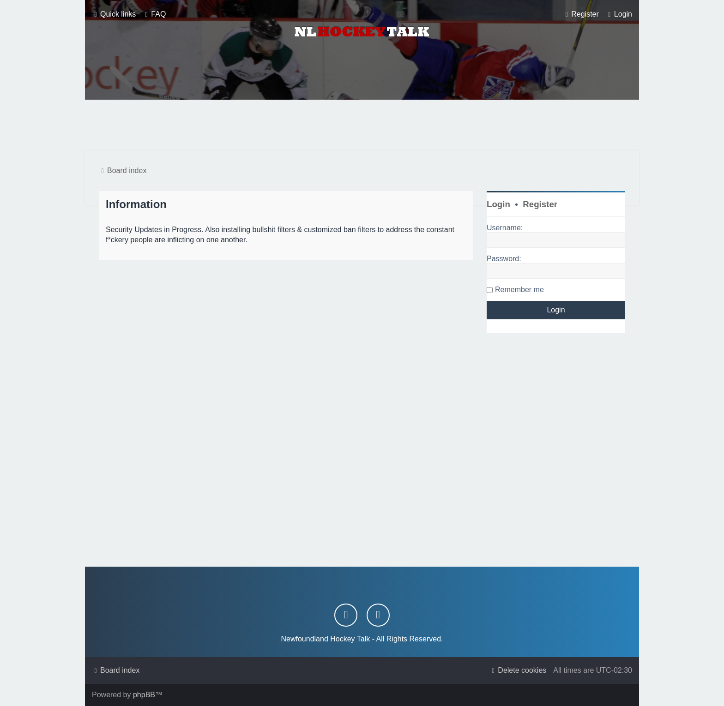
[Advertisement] (362, 125)
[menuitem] (154, 14)
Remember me (519, 289)
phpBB (144, 695)
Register (540, 204)
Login (498, 204)
